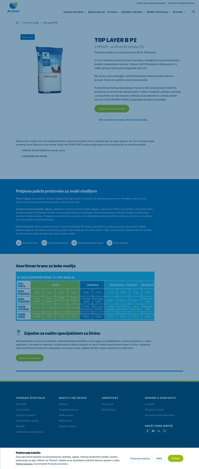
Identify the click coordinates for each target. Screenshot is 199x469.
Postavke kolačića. (58, 463)
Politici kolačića (24, 463)
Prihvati (176, 458)
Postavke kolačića (140, 458)
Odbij (159, 458)
